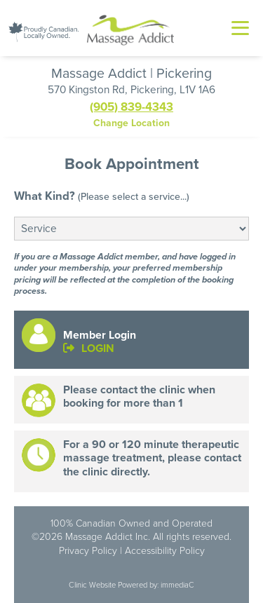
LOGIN (88, 348)
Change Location (131, 123)
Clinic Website (92, 584)
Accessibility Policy (165, 550)
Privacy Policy (88, 550)
